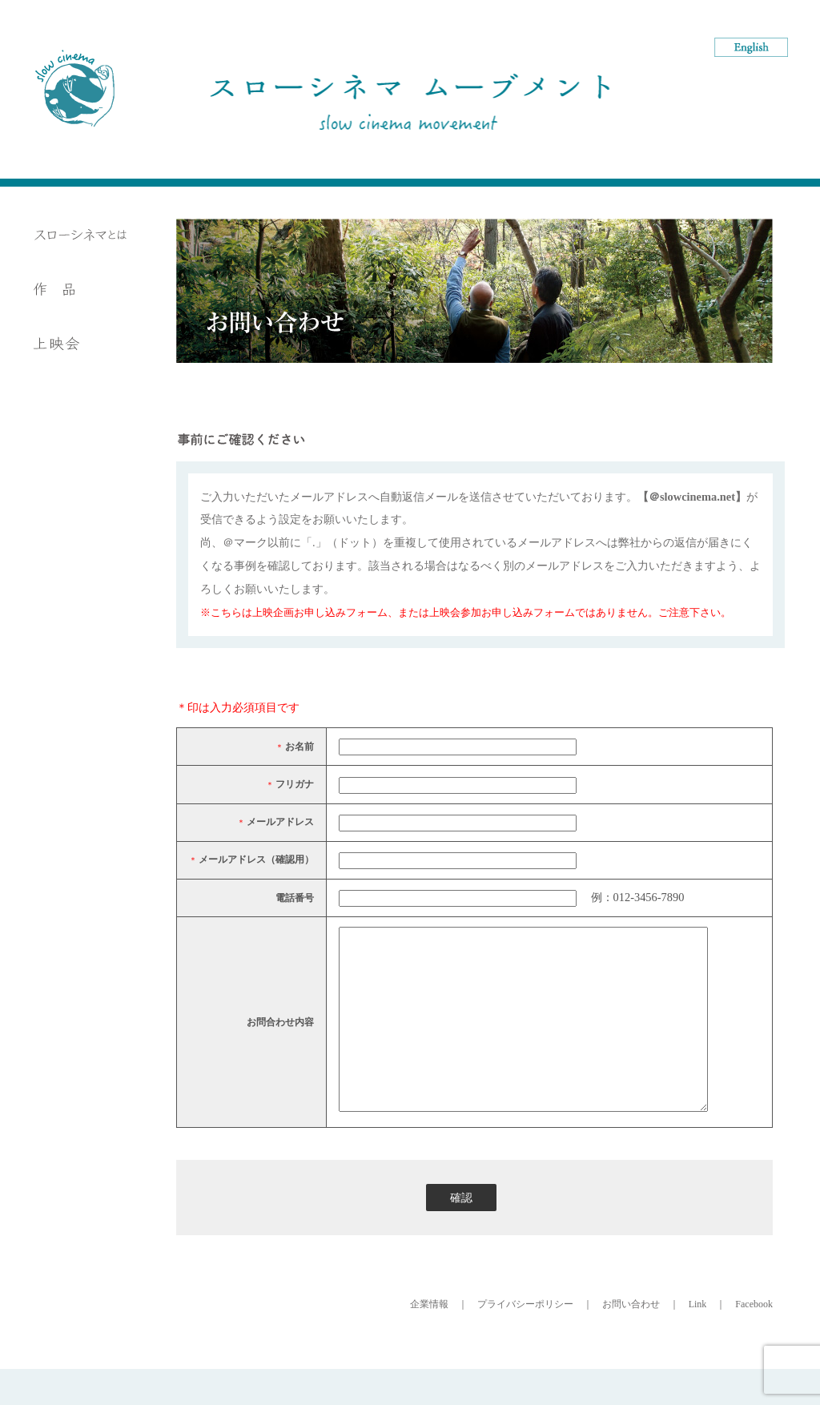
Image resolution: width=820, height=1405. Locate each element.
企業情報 (429, 1340)
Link (698, 1340)
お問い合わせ (631, 1340)
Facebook (754, 1340)
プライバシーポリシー (525, 1340)
